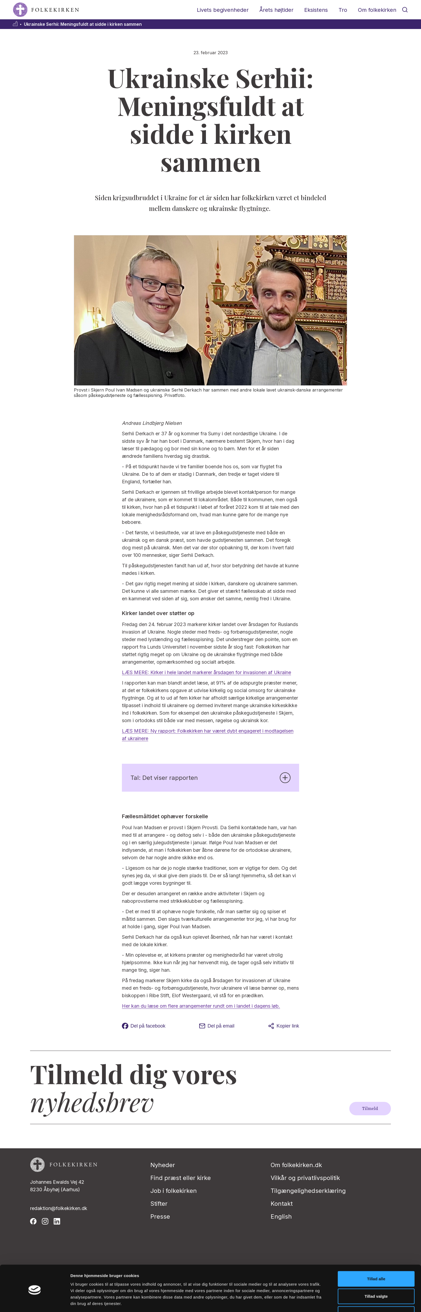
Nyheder (162, 1165)
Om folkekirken (377, 10)
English (281, 1216)
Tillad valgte (376, 1277)
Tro (343, 10)
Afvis (376, 1294)
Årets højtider (276, 10)
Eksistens (316, 10)
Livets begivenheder (223, 10)
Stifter (159, 1203)
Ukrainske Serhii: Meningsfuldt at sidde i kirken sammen (83, 24)
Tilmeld (370, 1109)
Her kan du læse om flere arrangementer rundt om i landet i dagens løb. (201, 1006)
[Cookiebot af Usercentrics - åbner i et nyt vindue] (34, 1302)
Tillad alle (376, 1259)
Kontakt (282, 1203)
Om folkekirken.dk (296, 1165)
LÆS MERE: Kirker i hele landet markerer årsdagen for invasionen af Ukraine (206, 672)
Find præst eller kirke (180, 1178)
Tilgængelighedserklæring (308, 1190)
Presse (160, 1216)
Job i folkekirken (173, 1190)
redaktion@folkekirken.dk (58, 1208)
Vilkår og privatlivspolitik (305, 1178)
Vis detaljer (279, 1301)
